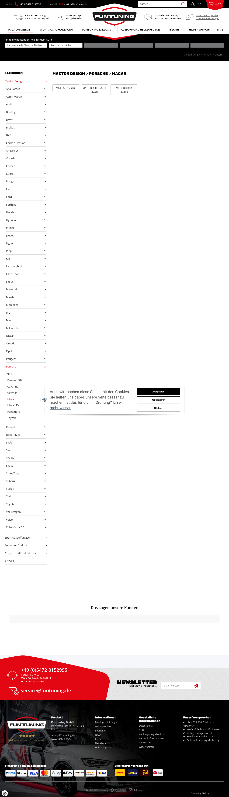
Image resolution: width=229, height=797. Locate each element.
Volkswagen (13, 512)
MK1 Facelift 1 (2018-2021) (95, 89)
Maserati (11, 289)
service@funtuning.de (73, 4)
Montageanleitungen (106, 722)
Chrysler (11, 158)
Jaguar (10, 243)
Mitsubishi (12, 328)
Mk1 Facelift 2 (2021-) (124, 89)
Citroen (10, 166)
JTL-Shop (205, 793)
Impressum (145, 742)
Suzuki (10, 489)
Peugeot (11, 359)
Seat (8, 450)
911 (9, 374)
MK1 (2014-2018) (66, 88)
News (98, 734)
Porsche (11, 366)
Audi (9, 104)
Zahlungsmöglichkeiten (151, 734)
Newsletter (101, 743)
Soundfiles (101, 730)
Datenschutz (146, 725)
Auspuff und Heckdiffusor (20, 553)
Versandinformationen (151, 738)
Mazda (10, 297)
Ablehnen (158, 408)
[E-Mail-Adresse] (177, 685)
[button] (192, 3)
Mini (8, 320)
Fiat (8, 189)
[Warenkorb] (215, 7)
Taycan (11, 418)
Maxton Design (14, 81)
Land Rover (13, 274)
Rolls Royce (13, 435)
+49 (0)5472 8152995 (28, 4)
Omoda (10, 343)
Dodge (10, 181)
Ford (9, 197)
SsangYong (12, 473)
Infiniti (10, 227)
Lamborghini (14, 266)
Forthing (11, 204)
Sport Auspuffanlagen (18, 537)
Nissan (10, 335)
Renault (11, 427)
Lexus (9, 282)
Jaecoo (10, 235)
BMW (9, 119)
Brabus (10, 127)
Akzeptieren (158, 391)
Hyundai (11, 220)
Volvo (9, 519)
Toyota (10, 504)
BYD (8, 135)
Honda (10, 212)
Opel (9, 351)
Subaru (10, 481)
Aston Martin (14, 96)
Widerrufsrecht (147, 746)
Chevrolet (12, 150)
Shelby (10, 458)
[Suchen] (160, 4)
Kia (8, 258)
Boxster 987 (14, 380)
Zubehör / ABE (15, 527)
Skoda (10, 465)
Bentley (11, 112)
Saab (9, 442)
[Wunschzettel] (201, 4)
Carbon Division (15, 143)
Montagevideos (103, 726)
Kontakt (99, 739)
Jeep (9, 251)
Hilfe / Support (200, 29)
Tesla (9, 496)
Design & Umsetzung (97, 790)
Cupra (10, 174)
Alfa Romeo (13, 89)
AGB (141, 729)
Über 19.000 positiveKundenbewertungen (207, 17)
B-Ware (9, 560)
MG (8, 312)
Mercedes (12, 305)
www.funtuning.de (61, 738)
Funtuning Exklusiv (16, 545)
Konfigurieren (158, 400)
